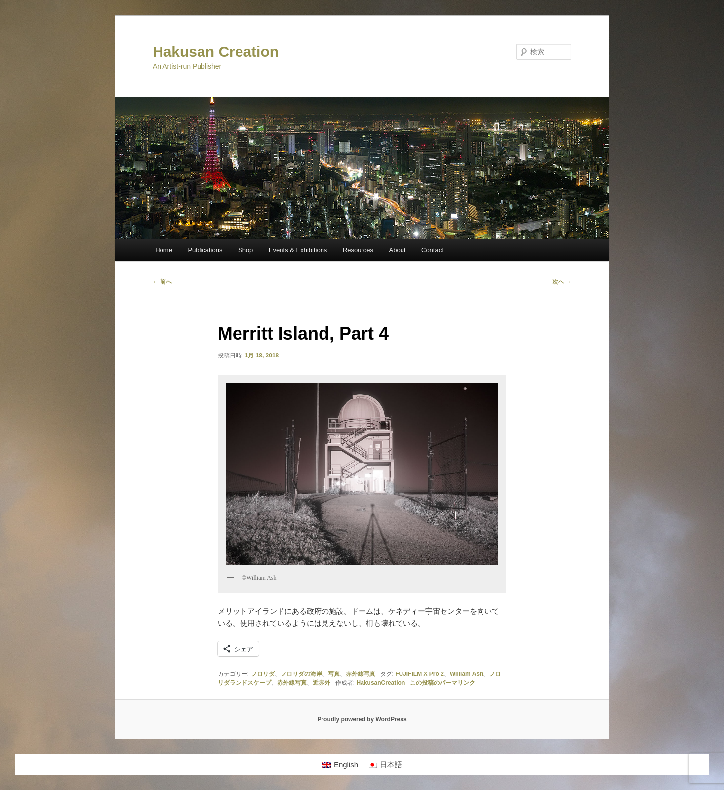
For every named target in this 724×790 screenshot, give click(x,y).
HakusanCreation (381, 682)
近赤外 (321, 682)
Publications (205, 250)
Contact (432, 250)
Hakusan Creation (216, 51)
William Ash (466, 674)
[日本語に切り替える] (385, 765)
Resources (358, 250)
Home (163, 250)
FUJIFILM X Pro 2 (419, 674)
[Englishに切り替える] (340, 765)
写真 (334, 674)
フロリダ (263, 674)
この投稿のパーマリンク (442, 682)
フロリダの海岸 (301, 674)
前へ (162, 281)
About (397, 250)
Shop (245, 250)
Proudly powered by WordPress (361, 719)
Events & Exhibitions (298, 250)
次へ (561, 281)
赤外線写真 (360, 674)
